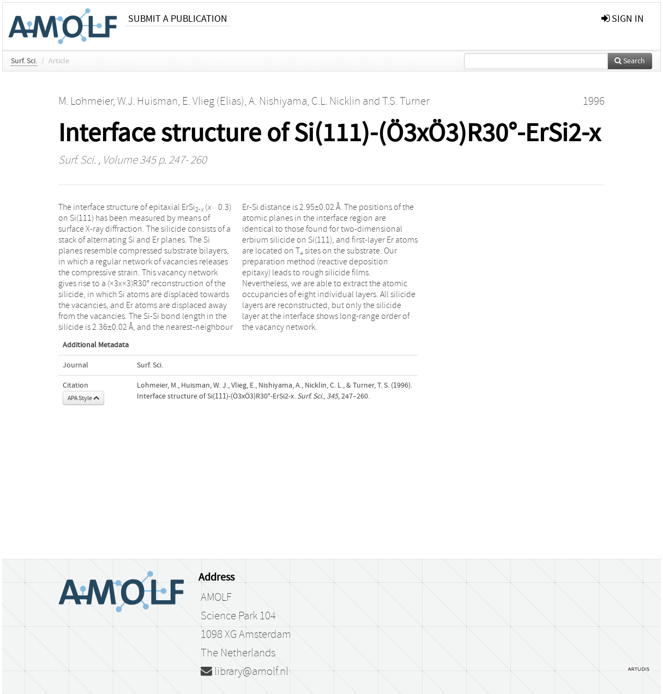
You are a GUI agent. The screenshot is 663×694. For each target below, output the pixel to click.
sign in (622, 19)
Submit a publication (177, 19)
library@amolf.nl (244, 671)
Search (629, 61)
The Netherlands (238, 653)
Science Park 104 (238, 616)
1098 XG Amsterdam (246, 634)
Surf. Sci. (24, 61)
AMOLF (216, 597)
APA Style (83, 398)
